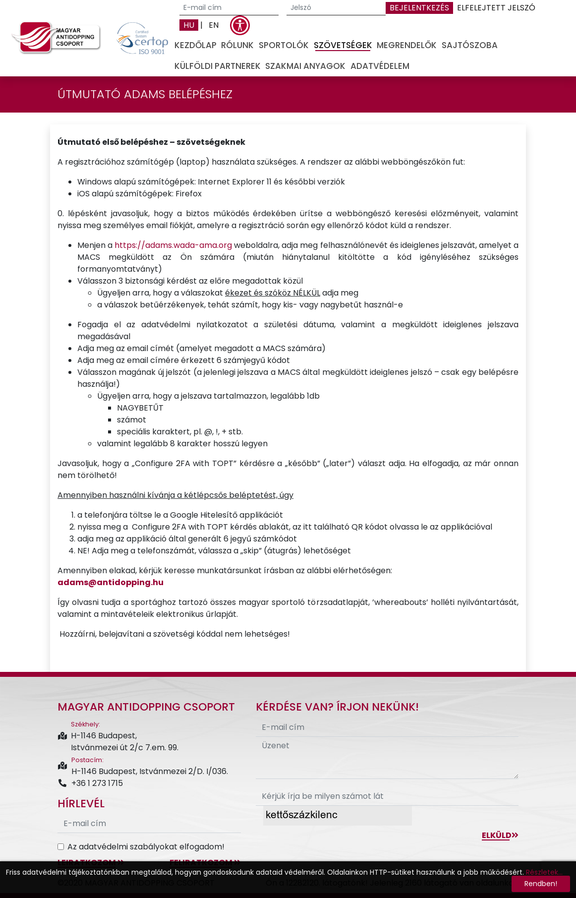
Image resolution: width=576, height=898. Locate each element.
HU (188, 25)
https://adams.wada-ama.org (173, 245)
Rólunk (237, 45)
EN (214, 25)
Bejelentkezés (419, 7)
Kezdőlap (195, 45)
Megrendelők (407, 45)
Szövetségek (343, 45)
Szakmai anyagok (305, 66)
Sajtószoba (470, 45)
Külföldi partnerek (217, 66)
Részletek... (544, 872)
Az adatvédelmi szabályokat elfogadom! (146, 846)
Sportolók (284, 45)
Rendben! (540, 884)
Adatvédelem (379, 66)
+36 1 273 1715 (90, 783)
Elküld (500, 835)
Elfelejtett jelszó (496, 7)
